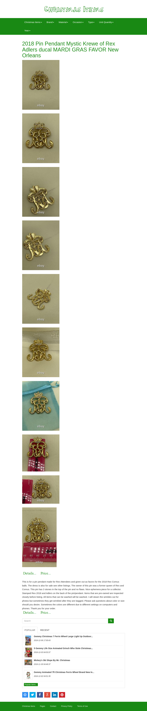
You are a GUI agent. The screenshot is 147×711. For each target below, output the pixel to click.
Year (27, 30)
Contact (53, 706)
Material (63, 22)
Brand (50, 22)
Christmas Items (33, 22)
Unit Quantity (106, 22)
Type (91, 22)
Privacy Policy (66, 706)
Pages (42, 706)
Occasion (78, 22)
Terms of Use (82, 706)
